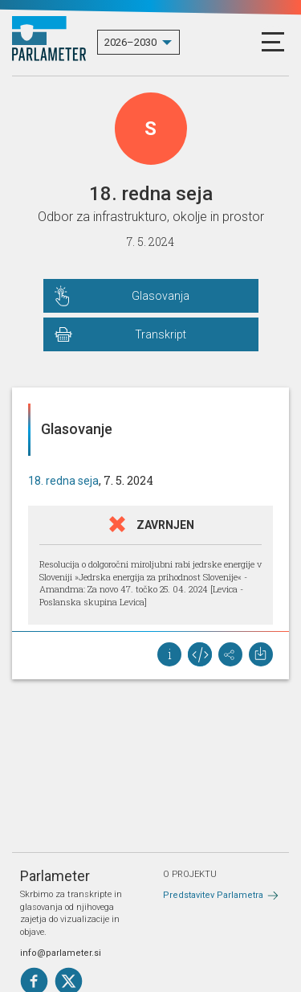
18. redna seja (63, 480)
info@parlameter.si (60, 953)
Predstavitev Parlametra (213, 895)
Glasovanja (160, 295)
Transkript (160, 334)
